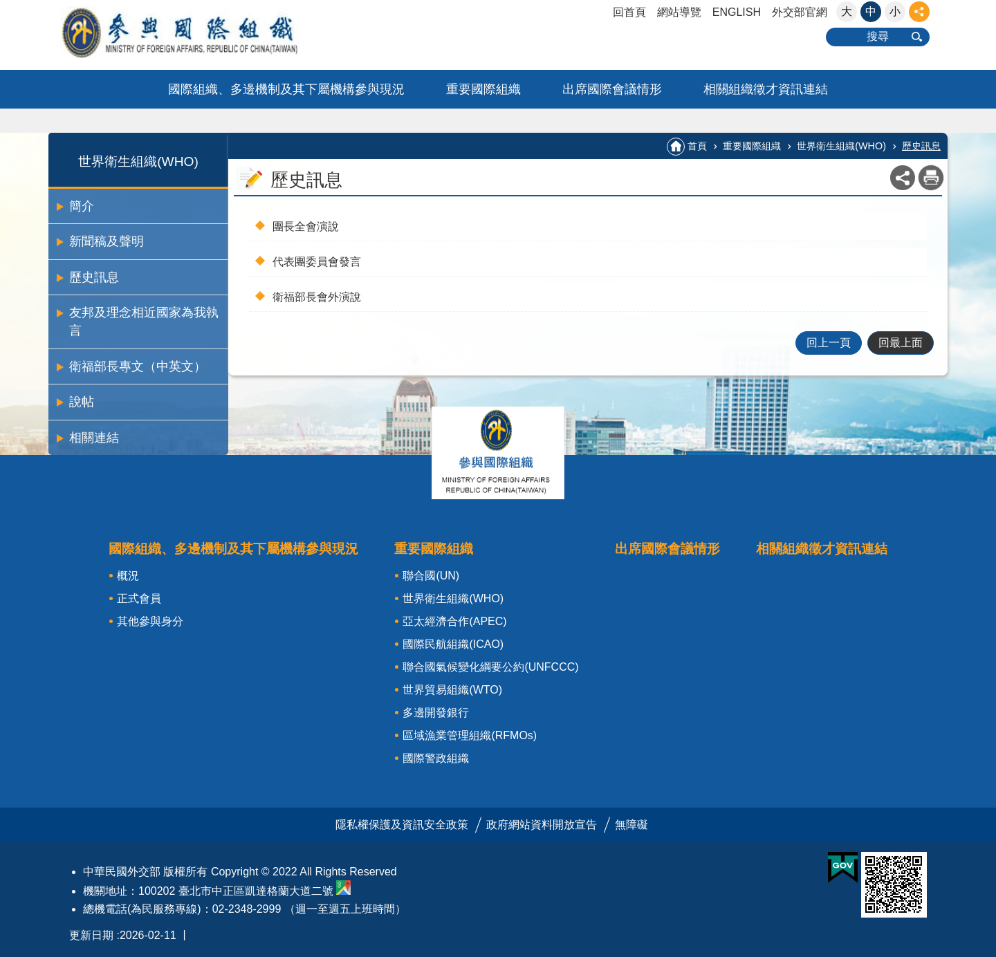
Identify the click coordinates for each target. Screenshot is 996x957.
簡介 (81, 206)
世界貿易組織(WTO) (452, 690)
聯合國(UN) (431, 576)
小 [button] (895, 11)
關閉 (498, 453)
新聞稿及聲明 (106, 241)
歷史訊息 (94, 277)
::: (4, 6)
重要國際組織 (483, 89)
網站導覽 (679, 12)
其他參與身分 (150, 621)
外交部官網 (799, 12)
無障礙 (631, 824)
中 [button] (870, 11)
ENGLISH (736, 12)
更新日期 (91, 935)
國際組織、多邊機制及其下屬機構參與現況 (286, 89)
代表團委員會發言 (317, 262)
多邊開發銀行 (436, 712)
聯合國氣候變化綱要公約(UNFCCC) (490, 667)
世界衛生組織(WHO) (138, 161)
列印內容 (931, 178)
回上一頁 (828, 343)
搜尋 (878, 36)
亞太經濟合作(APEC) (454, 621)
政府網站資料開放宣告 (541, 824)
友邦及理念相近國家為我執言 (144, 321)
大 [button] (846, 11)
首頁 (697, 145)
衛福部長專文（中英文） (137, 366)
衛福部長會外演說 (317, 297)
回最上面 (900, 343)
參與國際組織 (207, 32)
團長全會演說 (306, 226)
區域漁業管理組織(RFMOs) (470, 735)
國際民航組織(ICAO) (453, 644)
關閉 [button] (919, 11)
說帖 (81, 402)
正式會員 (139, 598)
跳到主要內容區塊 (7, 7)
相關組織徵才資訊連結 (765, 89)
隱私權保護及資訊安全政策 (401, 824)
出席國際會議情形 (612, 89)
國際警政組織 (436, 758)
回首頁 (629, 12)
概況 (128, 576)
